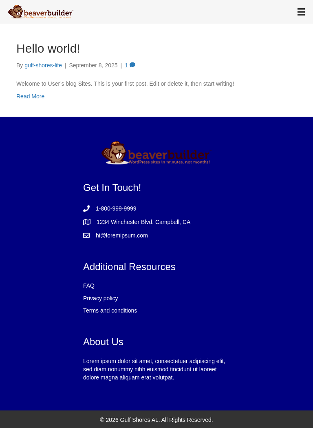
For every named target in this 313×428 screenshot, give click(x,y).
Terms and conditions (110, 310)
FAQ (89, 285)
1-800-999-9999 (116, 208)
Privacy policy (100, 298)
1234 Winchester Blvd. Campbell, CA (143, 222)
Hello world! (48, 48)
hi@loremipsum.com (122, 235)
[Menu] (301, 12)
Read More (30, 96)
